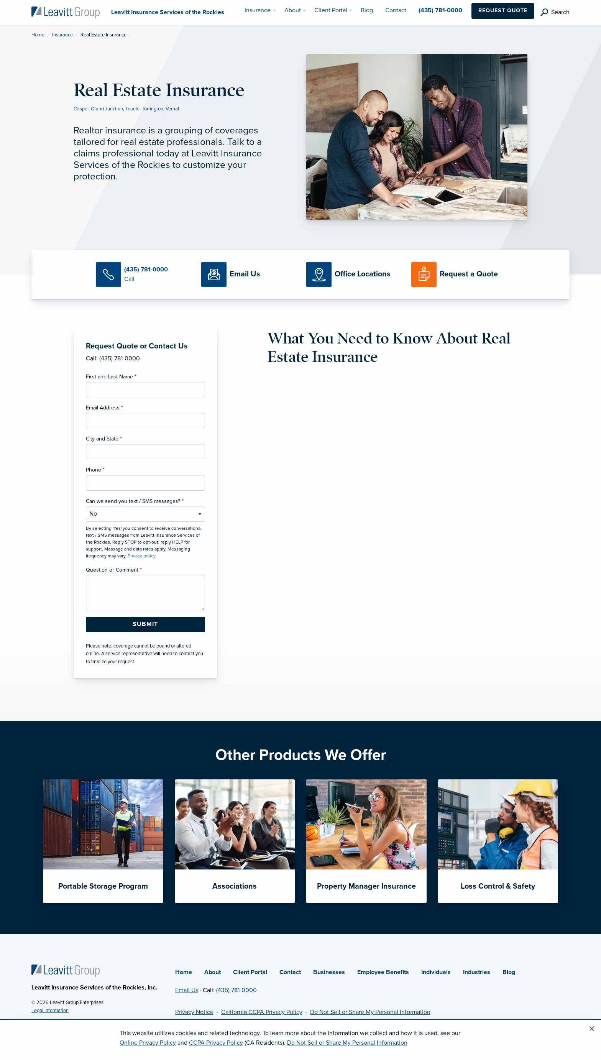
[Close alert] (592, 1029)
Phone (95, 470)
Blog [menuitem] (367, 10)
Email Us (186, 990)
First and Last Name (111, 376)
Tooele (132, 109)
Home (37, 35)
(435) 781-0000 (236, 990)
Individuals (436, 972)
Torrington (152, 109)
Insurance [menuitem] (258, 10)
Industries (476, 972)
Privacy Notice (194, 1012)
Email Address (104, 407)
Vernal (172, 109)
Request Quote (502, 10)
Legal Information (50, 1010)
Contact (290, 972)
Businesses (329, 972)
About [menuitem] (292, 10)
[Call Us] (142, 274)
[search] (555, 12)
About (212, 972)
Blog (508, 972)
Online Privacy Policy (148, 1043)
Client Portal (250, 972)
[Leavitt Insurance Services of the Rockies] (65, 12)
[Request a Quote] (458, 274)
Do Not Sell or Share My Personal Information (370, 1012)
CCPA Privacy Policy (216, 1043)
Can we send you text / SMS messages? (135, 501)
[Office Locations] (353, 274)
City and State (104, 439)
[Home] (65, 970)
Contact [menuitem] (395, 10)
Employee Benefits (383, 972)
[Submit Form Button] (145, 624)
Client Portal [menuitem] (330, 10)
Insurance (62, 35)
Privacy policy (142, 556)
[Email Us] (245, 274)
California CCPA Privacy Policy (261, 1012)
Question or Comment (114, 570)
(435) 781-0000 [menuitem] (440, 10)
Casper (81, 109)
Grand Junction (107, 109)
